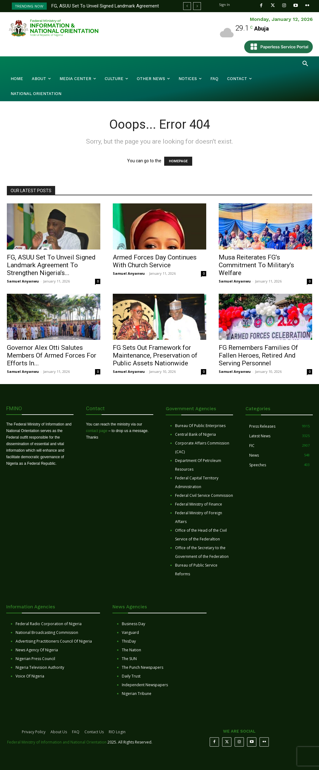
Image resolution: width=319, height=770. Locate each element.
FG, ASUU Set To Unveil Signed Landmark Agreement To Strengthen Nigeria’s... (51, 265)
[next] (197, 6)
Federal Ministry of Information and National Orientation (57, 742)
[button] (305, 63)
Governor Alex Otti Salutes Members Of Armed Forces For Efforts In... (51, 355)
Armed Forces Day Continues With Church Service (155, 261)
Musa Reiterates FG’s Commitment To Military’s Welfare (256, 265)
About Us (58, 731)
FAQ (75, 731)
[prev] (187, 6)
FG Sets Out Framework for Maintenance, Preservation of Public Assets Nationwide (155, 355)
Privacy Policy (33, 731)
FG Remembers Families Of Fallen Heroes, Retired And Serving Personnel (258, 355)
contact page (96, 431)
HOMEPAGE (178, 161)
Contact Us (94, 731)
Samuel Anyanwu (23, 281)
